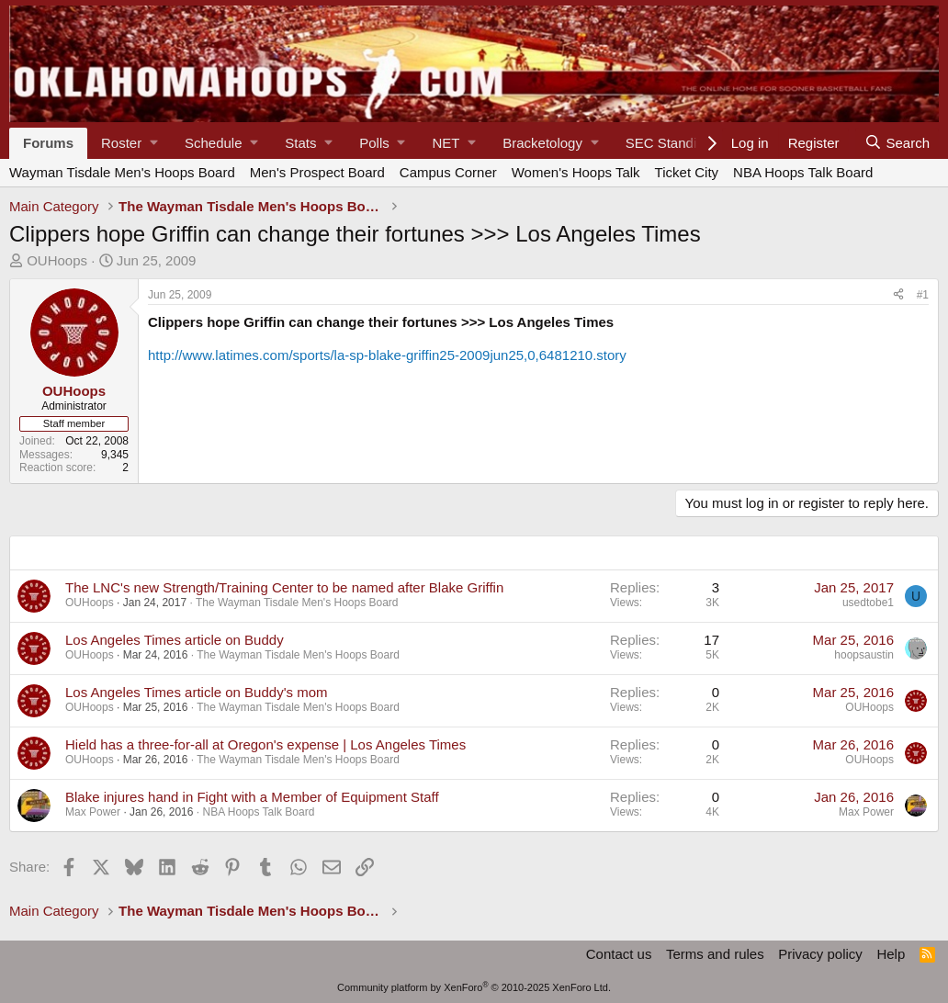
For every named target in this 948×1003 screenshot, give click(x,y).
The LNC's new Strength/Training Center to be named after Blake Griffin (284, 587)
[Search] (897, 143)
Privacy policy (820, 954)
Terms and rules (715, 954)
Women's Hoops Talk (576, 172)
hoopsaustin (864, 654)
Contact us (619, 954)
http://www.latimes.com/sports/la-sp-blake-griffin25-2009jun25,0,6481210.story (387, 355)
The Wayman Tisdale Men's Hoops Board (297, 602)
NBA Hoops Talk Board (803, 172)
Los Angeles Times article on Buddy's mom (196, 692)
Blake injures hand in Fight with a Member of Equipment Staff (252, 797)
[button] (129, 143)
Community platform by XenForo (474, 987)
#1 (923, 294)
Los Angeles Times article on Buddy (174, 640)
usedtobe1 (868, 602)
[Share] (898, 295)
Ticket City (686, 172)
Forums (48, 143)
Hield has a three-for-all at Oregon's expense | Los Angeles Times (265, 744)
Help (890, 954)
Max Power (92, 812)
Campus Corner (448, 172)
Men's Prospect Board (317, 172)
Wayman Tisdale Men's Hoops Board (122, 172)
